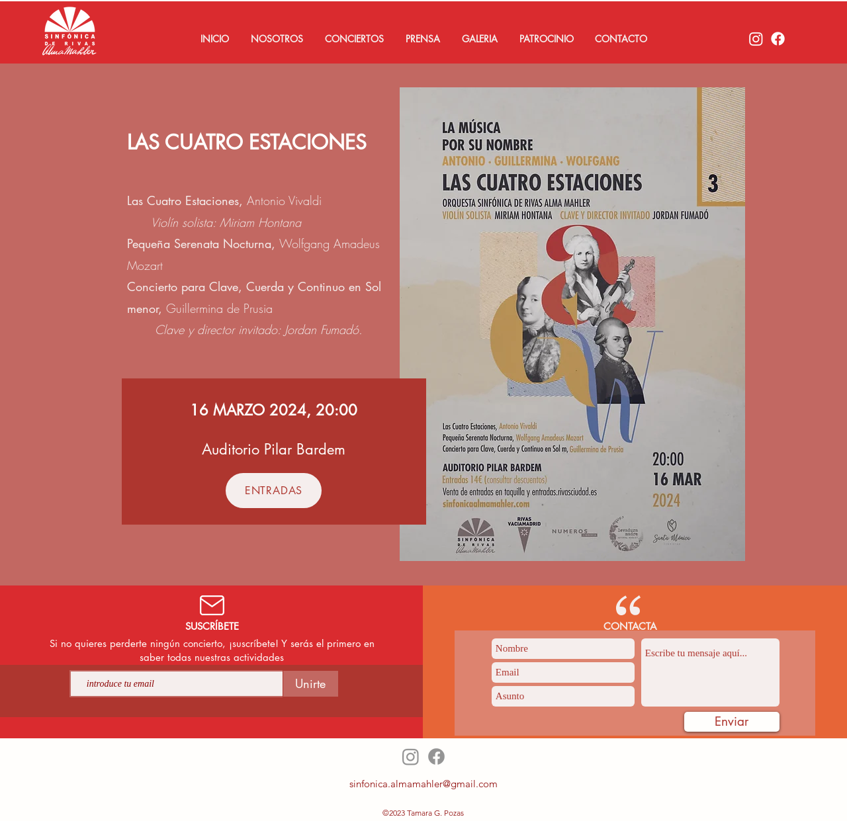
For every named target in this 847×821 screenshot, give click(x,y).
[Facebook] (778, 39)
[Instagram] (756, 39)
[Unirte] (311, 683)
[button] (277, 39)
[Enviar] (732, 722)
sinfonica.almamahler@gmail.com (423, 783)
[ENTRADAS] (273, 490)
